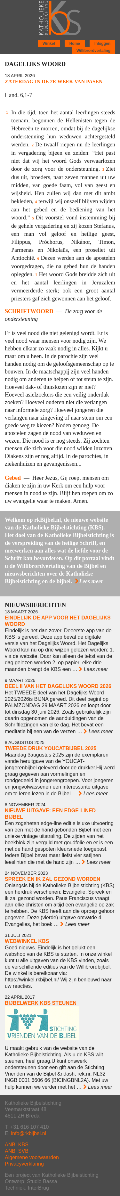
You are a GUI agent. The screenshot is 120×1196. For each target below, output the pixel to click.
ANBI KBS (16, 1144)
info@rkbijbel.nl (28, 1133)
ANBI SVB (16, 1151)
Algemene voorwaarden (32, 1157)
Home (74, 43)
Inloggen (102, 43)
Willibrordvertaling (93, 50)
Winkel (49, 43)
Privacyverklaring (24, 1164)
